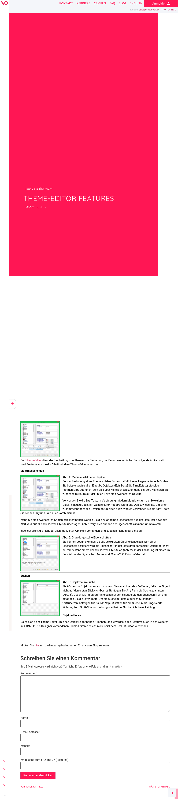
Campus (100, 3)
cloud (4, 785)
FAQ (112, 3)
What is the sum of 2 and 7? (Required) (44, 760)
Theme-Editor (33, 460)
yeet (4, 777)
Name (25, 718)
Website (25, 746)
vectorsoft (4, 761)
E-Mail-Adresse (30, 732)
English (136, 3)
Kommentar (28, 673)
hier (37, 645)
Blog (122, 3)
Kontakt (66, 3)
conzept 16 (4, 769)
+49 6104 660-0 (168, 9)
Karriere (83, 3)
